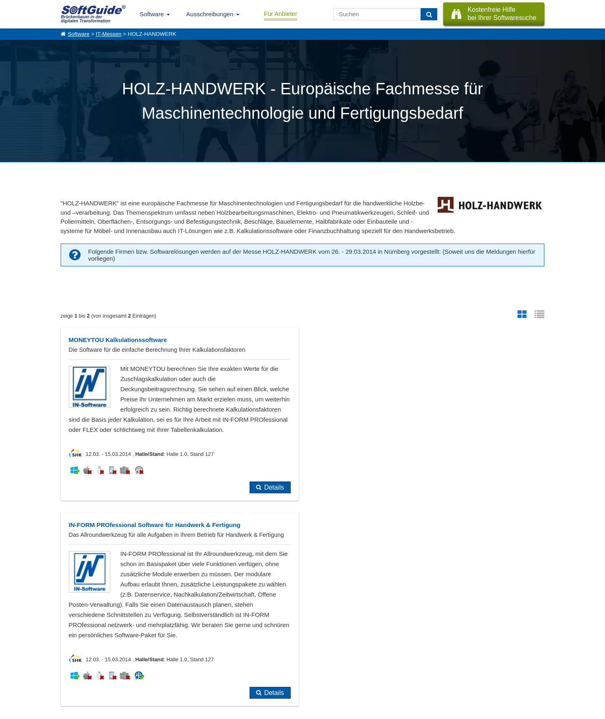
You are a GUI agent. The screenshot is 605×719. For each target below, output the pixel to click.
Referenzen (73, 662)
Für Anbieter (280, 13)
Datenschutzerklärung (337, 711)
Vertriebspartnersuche (223, 662)
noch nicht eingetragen (220, 563)
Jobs (66, 671)
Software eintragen (149, 653)
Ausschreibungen (209, 14)
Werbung (139, 662)
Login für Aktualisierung (154, 680)
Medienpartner (144, 671)
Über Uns (71, 653)
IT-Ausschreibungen (221, 653)
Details (272, 507)
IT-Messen (108, 34)
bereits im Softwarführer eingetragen (120, 563)
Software (152, 14)
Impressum (73, 680)
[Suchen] (429, 14)
